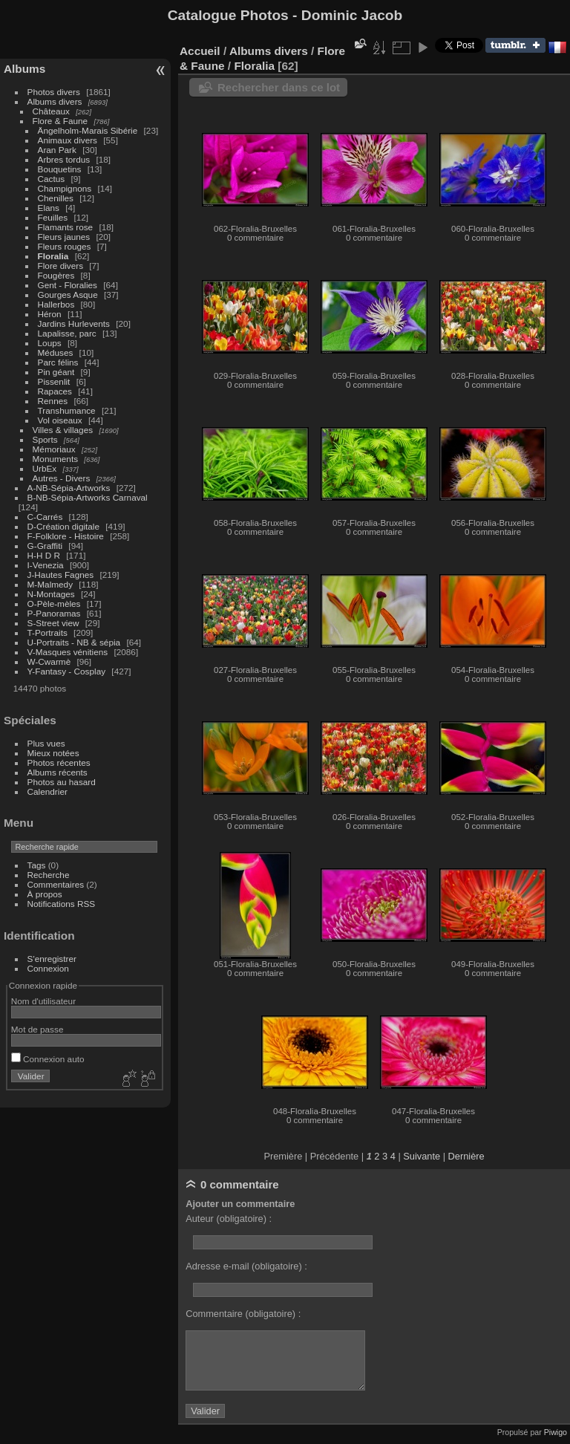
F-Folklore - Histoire (65, 536)
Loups (50, 343)
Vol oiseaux (60, 420)
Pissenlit (54, 381)
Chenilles (55, 198)
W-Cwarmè (49, 661)
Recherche (48, 874)
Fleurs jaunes (64, 236)
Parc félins (58, 362)
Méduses (55, 352)
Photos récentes (59, 762)
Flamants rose (66, 227)
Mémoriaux (54, 449)
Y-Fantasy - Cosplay (66, 671)
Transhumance (67, 410)
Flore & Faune (60, 121)
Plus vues (46, 743)
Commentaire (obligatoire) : (243, 1313)
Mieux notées (53, 753)
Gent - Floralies (67, 285)
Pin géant (56, 372)
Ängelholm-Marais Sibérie (88, 130)
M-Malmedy (50, 584)
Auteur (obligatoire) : (229, 1218)
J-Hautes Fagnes (60, 574)
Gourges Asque (68, 294)
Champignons (65, 188)
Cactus (51, 178)
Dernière (466, 1156)
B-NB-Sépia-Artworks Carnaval (87, 497)
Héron (50, 314)
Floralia (53, 256)
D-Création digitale (63, 526)
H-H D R (43, 555)
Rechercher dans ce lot (278, 87)
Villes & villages (63, 430)
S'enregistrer (51, 958)
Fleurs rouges (64, 246)
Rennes (53, 401)
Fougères (56, 275)
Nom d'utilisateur (43, 1001)
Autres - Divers (62, 478)
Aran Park (57, 150)
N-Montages (51, 594)
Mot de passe (37, 1029)
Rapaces (55, 391)
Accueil (200, 51)
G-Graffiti (45, 545)
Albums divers (54, 101)
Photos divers (53, 92)
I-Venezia (45, 565)
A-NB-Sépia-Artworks (69, 487)
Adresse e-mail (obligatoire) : (246, 1266)
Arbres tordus (64, 159)
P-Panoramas (54, 613)
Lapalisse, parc (67, 333)
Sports (45, 439)
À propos (44, 894)
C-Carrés (45, 516)
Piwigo (555, 1432)
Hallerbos (56, 304)
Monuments (55, 459)
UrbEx (45, 468)
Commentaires (56, 884)
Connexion (48, 968)
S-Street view (53, 623)
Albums (24, 68)
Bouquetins (60, 169)
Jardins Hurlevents (74, 323)
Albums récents (57, 772)
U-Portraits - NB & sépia (74, 642)
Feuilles (53, 217)
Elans (48, 207)
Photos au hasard (61, 782)
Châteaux (51, 111)
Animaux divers (67, 140)
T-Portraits (47, 632)
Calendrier (47, 791)
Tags (36, 865)
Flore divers (60, 265)
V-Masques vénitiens (67, 652)
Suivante (421, 1156)
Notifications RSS (61, 903)
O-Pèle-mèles (54, 603)
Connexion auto (48, 1059)
